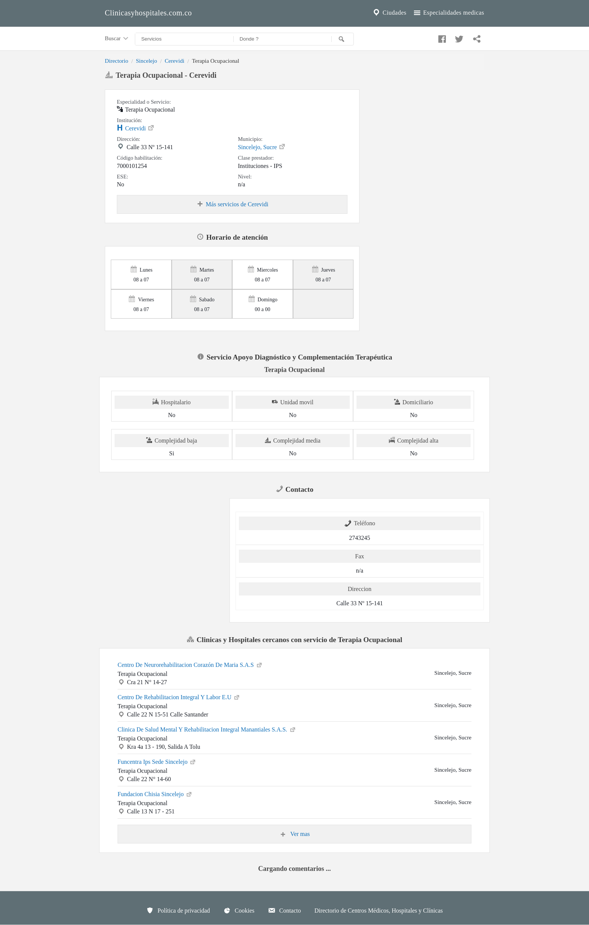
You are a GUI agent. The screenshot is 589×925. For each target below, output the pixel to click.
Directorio (116, 60)
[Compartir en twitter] (458, 37)
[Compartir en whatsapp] (476, 37)
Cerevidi (174, 60)
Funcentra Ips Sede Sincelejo (157, 761)
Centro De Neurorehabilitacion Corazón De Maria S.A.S (190, 664)
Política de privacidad (178, 910)
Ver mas (294, 834)
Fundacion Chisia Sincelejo (155, 793)
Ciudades (389, 13)
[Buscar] (342, 39)
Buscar (117, 38)
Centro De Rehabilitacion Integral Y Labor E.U (179, 696)
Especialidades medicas (448, 13)
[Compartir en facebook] (441, 37)
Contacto (284, 910)
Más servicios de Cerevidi (232, 204)
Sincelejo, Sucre (262, 146)
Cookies (239, 910)
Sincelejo (146, 60)
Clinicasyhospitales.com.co (148, 13)
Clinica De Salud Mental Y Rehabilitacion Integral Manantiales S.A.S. (207, 729)
